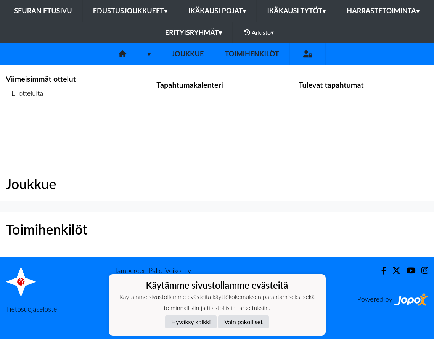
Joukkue (188, 54)
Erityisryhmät (193, 32)
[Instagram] (421, 271)
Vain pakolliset (243, 321)
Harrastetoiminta (383, 10)
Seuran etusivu (43, 10)
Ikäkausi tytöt (296, 10)
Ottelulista (25, 122)
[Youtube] (407, 271)
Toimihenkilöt (252, 54)
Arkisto (259, 32)
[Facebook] (380, 271)
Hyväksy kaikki (191, 321)
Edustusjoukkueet (130, 10)
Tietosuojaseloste (31, 309)
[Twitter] (393, 271)
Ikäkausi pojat (217, 10)
